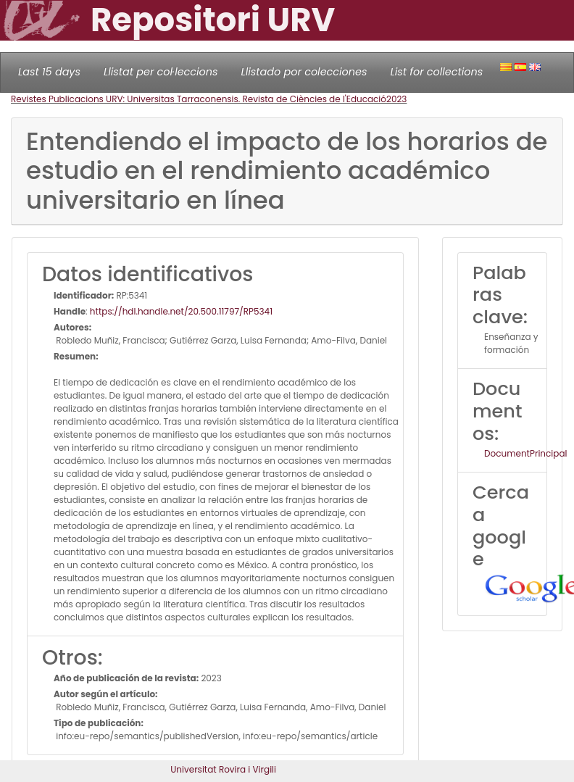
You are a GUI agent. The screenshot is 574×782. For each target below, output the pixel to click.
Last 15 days (49, 72)
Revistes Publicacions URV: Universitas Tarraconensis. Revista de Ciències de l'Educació (198, 99)
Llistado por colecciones (304, 72)
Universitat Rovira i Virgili (223, 769)
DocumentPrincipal (525, 453)
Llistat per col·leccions (161, 72)
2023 (396, 99)
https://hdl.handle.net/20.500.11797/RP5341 (181, 311)
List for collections (436, 72)
